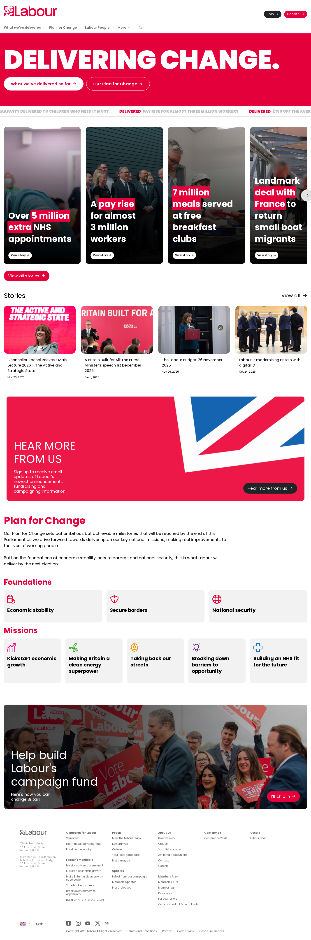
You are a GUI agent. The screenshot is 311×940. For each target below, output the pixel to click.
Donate (293, 14)
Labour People (97, 27)
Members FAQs (168, 882)
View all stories (23, 276)
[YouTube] (87, 923)
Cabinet (117, 849)
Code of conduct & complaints (178, 904)
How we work (166, 838)
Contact (163, 860)
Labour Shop (258, 838)
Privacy (167, 931)
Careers (163, 866)
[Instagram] (78, 923)
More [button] (122, 27)
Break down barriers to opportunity (80, 892)
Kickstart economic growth (83, 871)
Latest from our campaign (129, 876)
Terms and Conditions (142, 931)
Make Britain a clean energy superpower (84, 878)
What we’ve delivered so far (41, 84)
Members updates (124, 882)
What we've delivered (22, 27)
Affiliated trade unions (173, 855)
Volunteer (72, 838)
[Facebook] (68, 923)
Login (40, 923)
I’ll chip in (280, 796)
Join (270, 14)
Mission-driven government (84, 865)
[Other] (106, 923)
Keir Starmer (120, 844)
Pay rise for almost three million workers (203, 112)
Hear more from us (267, 488)
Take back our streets (80, 885)
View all (290, 295)
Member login (167, 887)
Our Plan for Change (115, 84)
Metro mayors (121, 860)
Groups (163, 844)
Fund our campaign (79, 849)
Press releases (121, 887)
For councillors (167, 899)
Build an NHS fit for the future (85, 900)
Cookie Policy (185, 931)
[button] (140, 28)
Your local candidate (125, 855)
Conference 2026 (215, 838)
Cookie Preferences (211, 931)
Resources (165, 893)
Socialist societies (170, 849)
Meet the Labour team (126, 838)
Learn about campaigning (83, 844)
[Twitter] (97, 923)
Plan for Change (63, 27)
